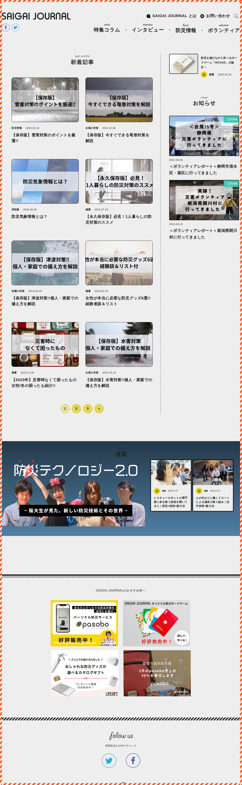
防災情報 (186, 28)
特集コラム (107, 28)
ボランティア (224, 28)
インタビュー (148, 28)
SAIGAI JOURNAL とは (174, 16)
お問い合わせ (218, 16)
